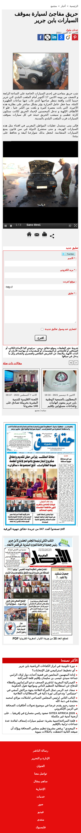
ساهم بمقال (40, 781)
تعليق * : (72, 293)
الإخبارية (40, 788)
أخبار (63, 6)
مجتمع (54, 6)
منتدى (40, 819)
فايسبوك (41, 827)
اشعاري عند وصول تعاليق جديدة (60, 329)
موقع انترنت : (70, 281)
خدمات (41, 796)
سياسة (43, 410)
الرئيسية (74, 6)
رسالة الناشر (40, 750)
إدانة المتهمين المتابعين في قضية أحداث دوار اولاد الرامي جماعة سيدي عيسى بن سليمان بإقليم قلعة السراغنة (44, 676)
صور (40, 804)
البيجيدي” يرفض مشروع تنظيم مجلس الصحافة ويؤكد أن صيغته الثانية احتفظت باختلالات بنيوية (44, 730)
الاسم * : (72, 258)
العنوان (41, 765)
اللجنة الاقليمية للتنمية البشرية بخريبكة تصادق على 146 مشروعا (22, 402)
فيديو (41, 811)
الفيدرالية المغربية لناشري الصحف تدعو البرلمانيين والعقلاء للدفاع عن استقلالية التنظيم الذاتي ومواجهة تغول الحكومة (42, 684)
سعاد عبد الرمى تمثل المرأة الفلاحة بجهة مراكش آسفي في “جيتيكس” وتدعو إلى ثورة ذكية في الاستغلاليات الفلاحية (42, 691)
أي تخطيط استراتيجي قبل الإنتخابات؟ (53, 670)
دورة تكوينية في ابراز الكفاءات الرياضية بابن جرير (47, 665)
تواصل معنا (40, 773)
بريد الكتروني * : (68, 270)
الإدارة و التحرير (40, 758)
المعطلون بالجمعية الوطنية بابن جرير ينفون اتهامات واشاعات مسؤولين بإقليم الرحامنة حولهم (61, 402)
